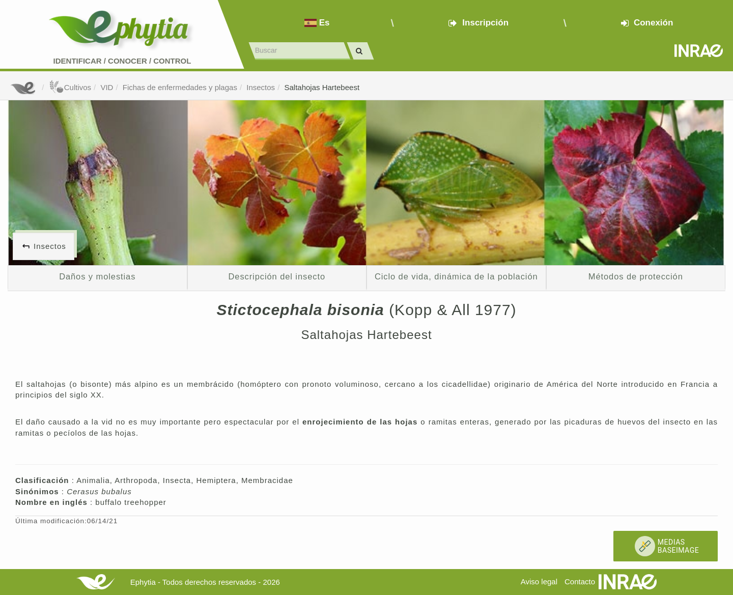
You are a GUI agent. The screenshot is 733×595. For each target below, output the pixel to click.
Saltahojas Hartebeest (321, 87)
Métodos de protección (635, 276)
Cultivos (70, 87)
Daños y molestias (97, 276)
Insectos (260, 87)
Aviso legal (539, 581)
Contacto (580, 581)
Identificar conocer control (122, 60)
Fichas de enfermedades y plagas (180, 87)
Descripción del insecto (276, 276)
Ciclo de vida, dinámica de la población (456, 276)
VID (106, 87)
